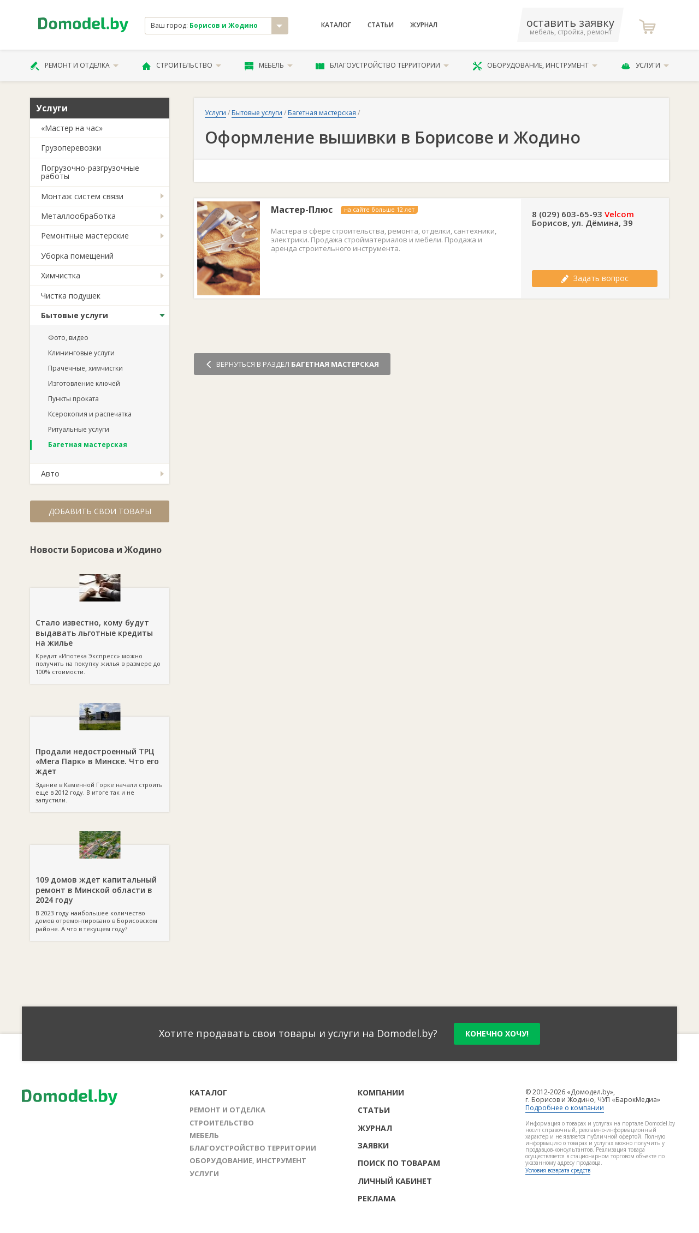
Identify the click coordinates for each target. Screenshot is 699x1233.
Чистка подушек (70, 295)
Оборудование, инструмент (534, 65)
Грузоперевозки (71, 147)
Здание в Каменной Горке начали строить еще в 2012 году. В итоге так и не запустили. (99, 760)
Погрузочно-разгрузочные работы (90, 172)
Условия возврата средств (557, 1170)
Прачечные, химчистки (85, 368)
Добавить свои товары (100, 511)
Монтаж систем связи (82, 196)
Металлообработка (78, 216)
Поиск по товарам (399, 1163)
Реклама (377, 1198)
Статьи (381, 25)
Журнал (423, 25)
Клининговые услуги (81, 353)
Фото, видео (68, 337)
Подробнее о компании (564, 1107)
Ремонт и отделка (74, 65)
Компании (381, 1092)
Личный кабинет (395, 1181)
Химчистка (60, 275)
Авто (50, 473)
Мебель (269, 65)
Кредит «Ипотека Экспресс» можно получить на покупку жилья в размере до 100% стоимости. (99, 631)
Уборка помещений (77, 256)
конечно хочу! (497, 1033)
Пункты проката (73, 398)
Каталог (336, 25)
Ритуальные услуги (78, 429)
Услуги (645, 65)
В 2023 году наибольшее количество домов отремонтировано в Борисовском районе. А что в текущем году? (99, 888)
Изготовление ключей (84, 383)
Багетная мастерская (87, 444)
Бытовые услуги (74, 315)
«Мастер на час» (72, 128)
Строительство (181, 65)
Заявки (373, 1145)
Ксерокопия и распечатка (90, 414)
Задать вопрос (595, 278)
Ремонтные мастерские (85, 235)
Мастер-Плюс (302, 210)
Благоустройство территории (382, 65)
